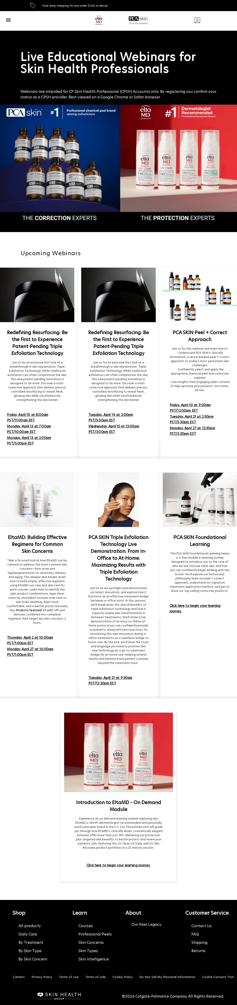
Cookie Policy (122, 977)
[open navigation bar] (8, 20)
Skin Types (88, 951)
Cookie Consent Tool (218, 977)
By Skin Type (30, 951)
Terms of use (68, 977)
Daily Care (28, 934)
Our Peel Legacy (146, 924)
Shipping (199, 942)
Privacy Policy (41, 977)
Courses (85, 926)
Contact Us (201, 926)
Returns (198, 951)
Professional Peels (95, 934)
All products (30, 926)
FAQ (195, 934)
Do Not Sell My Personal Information (167, 977)
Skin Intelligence (93, 959)
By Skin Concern (33, 959)
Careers (19, 977)
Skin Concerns (91, 942)
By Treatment (31, 942)
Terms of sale (95, 977)
